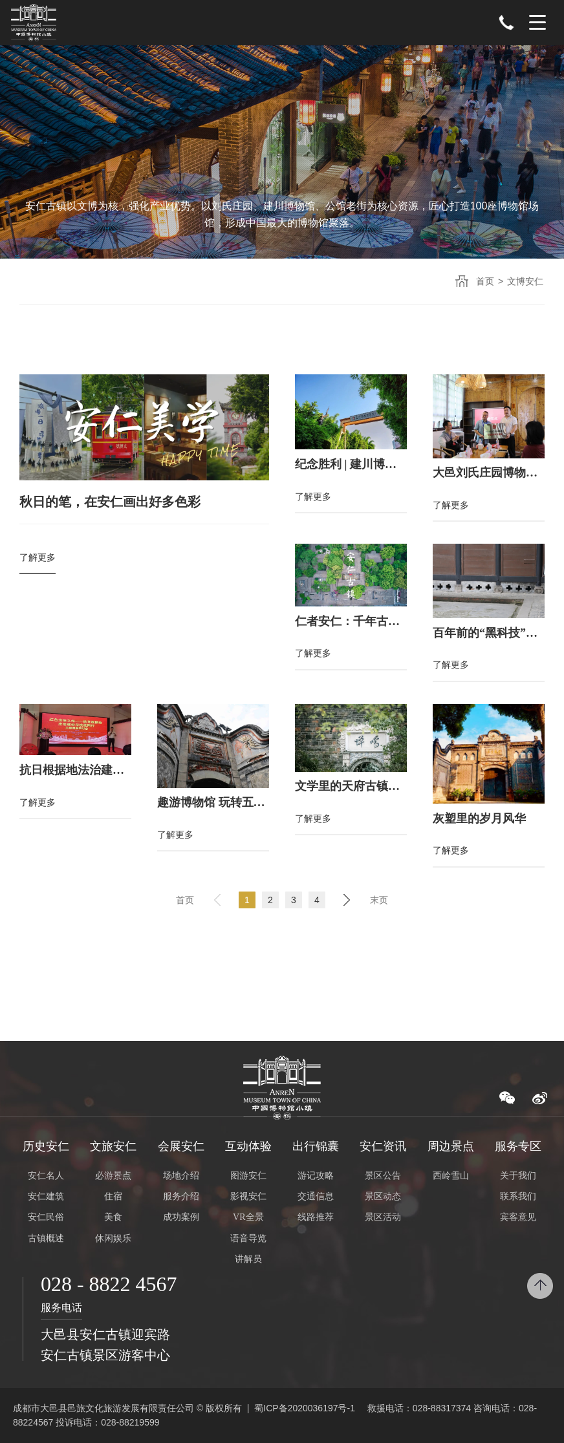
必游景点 (113, 1176)
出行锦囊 (315, 1146)
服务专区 (518, 1146)
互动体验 (248, 1146)
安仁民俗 (46, 1217)
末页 (379, 900)
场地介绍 (181, 1176)
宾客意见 (518, 1217)
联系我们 (518, 1196)
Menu (537, 22)
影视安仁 (248, 1196)
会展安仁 (181, 1146)
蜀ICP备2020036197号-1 (304, 1408)
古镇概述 (46, 1238)
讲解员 (248, 1259)
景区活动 (383, 1217)
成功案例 (181, 1217)
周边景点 (451, 1146)
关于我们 (518, 1176)
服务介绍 (181, 1196)
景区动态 (383, 1196)
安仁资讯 (383, 1146)
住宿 (113, 1196)
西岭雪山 (451, 1176)
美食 (113, 1217)
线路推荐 (316, 1217)
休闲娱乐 (113, 1238)
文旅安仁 (113, 1146)
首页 (485, 281)
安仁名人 (46, 1176)
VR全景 (248, 1217)
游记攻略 (316, 1176)
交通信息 (316, 1196)
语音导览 (248, 1238)
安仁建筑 (46, 1196)
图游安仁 (248, 1176)
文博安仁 (525, 281)
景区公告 (383, 1176)
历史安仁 (46, 1146)
